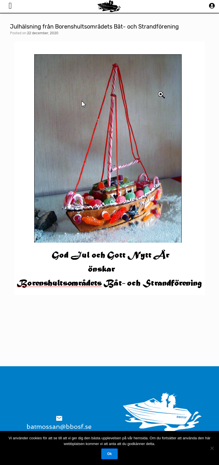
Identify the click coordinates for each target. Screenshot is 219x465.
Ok (109, 454)
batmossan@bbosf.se (59, 426)
